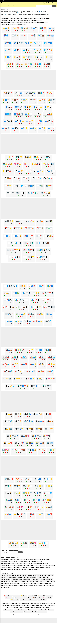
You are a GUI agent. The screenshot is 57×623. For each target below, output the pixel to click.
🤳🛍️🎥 (24, 543)
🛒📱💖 (28, 507)
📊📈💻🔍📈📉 (21, 300)
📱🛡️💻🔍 (46, 386)
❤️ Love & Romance (8, 595)
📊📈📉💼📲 (21, 307)
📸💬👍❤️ (8, 443)
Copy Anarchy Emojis (25, 605)
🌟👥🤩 (6, 28)
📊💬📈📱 (26, 293)
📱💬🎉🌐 (10, 386)
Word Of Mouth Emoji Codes (36, 20)
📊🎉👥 (50, 286)
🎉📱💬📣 (8, 93)
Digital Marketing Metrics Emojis (34, 569)
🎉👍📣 (10, 64)
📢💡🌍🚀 (19, 350)
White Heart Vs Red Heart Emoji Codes (24, 575)
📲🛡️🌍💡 (19, 429)
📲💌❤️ (48, 414)
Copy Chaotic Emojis (50, 585)
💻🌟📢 (49, 185)
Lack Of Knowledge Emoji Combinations (47, 581)
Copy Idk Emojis (4, 577)
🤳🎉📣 (30, 514)
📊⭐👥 (18, 321)
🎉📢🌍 (28, 64)
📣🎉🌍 (33, 357)
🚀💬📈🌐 (47, 493)
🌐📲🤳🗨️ (27, 50)
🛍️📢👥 (36, 500)
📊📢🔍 (30, 314)
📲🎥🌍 (27, 414)
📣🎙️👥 (42, 357)
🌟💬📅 (17, 57)
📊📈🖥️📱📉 (49, 307)
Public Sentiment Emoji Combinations (8, 22)
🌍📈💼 (41, 35)
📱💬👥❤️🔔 (22, 386)
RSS (47, 614)
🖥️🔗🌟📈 (27, 486)
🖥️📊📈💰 (47, 479)
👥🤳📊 (51, 128)
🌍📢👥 (50, 35)
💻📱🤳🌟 (9, 221)
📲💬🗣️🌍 (28, 421)
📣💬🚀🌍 (8, 371)
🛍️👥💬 (18, 500)
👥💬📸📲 (8, 121)
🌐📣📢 (8, 50)
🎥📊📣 (41, 93)
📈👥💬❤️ (28, 236)
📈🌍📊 (49, 228)
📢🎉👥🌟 (37, 321)
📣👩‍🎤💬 (42, 364)
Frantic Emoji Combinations (39, 585)
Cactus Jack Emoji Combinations (20, 609)
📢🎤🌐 (48, 321)
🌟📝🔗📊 (27, 57)
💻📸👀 (19, 221)
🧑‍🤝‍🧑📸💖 (33, 543)
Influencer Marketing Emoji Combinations (34, 565)
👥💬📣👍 (47, 114)
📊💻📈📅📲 (48, 293)
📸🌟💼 (38, 429)
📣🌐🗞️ (24, 357)
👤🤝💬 (48, 107)
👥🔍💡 (24, 128)
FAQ (13, 5)
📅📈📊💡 (18, 228)
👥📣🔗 (5, 128)
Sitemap (44, 614)
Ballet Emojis (52, 603)
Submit (20, 552)
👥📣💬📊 (49, 121)
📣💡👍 (51, 364)
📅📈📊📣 (29, 228)
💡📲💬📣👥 (8, 171)
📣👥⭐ (33, 364)
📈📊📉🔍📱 (42, 257)
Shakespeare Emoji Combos (36, 607)
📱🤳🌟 (18, 414)
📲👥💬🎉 (37, 414)
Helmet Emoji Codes (51, 605)
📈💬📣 (38, 236)
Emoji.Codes (14, 614)
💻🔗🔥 (40, 221)
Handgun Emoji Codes (35, 579)
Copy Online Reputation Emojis (7, 569)
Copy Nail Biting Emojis (34, 603)
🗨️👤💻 (37, 493)
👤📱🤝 (27, 107)
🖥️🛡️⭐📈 (38, 486)
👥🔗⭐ (33, 128)
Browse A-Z (4, 5)
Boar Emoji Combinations (15, 605)
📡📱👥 (27, 321)
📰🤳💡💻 (6, 378)
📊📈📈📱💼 (8, 307)
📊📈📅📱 (35, 300)
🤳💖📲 (32, 35)
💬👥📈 (28, 171)
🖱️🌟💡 (49, 486)
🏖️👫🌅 (15, 28)
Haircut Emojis (43, 605)
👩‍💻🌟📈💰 (38, 157)
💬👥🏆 (19, 171)
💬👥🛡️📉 (50, 171)
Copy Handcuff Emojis (5, 579)
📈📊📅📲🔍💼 (42, 243)
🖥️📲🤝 (17, 486)
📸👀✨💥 (49, 429)
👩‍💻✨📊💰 (7, 164)
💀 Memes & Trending (33, 599)
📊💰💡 (36, 293)
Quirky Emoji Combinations (24, 603)
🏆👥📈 (5, 100)
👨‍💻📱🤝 (18, 157)
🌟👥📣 (8, 57)
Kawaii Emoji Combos (44, 603)
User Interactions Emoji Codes (28, 567)
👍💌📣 (42, 100)
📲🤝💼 (29, 429)
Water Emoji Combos (15, 581)
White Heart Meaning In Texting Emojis (8, 575)
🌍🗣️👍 (28, 43)
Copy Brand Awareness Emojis (49, 565)
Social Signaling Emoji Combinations (30, 18)
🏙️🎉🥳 (24, 28)
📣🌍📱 (14, 357)
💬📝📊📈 (47, 178)
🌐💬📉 (37, 43)
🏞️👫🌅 (42, 28)
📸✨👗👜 (39, 443)
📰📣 (23, 35)
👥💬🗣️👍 (19, 121)
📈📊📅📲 (28, 243)
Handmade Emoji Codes (31, 577)
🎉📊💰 (19, 64)
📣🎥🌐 (51, 357)
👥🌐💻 (8, 114)
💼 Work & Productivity (37, 597)
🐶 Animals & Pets (41, 595)
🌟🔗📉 (49, 57)
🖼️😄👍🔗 (27, 493)
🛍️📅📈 (27, 500)
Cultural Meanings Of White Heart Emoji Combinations (43, 575)
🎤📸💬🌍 (30, 93)
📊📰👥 (49, 314)
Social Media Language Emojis (24, 20)
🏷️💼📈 (14, 100)
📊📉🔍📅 (9, 314)
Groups (9, 5)
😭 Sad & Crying (24, 595)
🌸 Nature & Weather (10, 597)
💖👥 (26, 164)
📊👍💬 (6, 293)
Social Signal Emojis (5, 18)
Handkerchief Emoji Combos (16, 579)
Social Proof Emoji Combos (6, 567)
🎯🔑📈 (50, 93)
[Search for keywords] (44, 6)
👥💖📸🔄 (18, 114)
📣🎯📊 (5, 364)
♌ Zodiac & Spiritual (15, 599)
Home (2, 9)
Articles (17, 5)
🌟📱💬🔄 (38, 57)
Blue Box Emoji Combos (42, 609)
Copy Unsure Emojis (5, 583)
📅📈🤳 (40, 228)
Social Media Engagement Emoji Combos (9, 20)
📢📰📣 (5, 357)
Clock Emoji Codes (5, 605)
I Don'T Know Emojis (24, 581)
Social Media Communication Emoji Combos (39, 22)
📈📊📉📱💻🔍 (43, 250)
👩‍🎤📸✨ (28, 157)
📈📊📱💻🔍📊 (10, 286)
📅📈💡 (8, 228)
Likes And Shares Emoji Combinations (43, 567)
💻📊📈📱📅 (33, 193)
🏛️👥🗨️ (33, 28)
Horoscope (28, 5)
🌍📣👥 (8, 43)
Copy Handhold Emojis (5, 581)
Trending (22, 5)
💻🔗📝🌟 (29, 221)
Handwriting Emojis (21, 577)
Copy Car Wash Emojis (32, 609)
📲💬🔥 (18, 421)
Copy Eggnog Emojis (42, 611)
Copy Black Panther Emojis (24, 607)
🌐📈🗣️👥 (47, 43)
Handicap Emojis (26, 579)
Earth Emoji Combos (12, 577)
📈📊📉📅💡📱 (14, 250)
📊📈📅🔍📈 (48, 300)
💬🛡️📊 (40, 185)
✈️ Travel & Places (18, 597)
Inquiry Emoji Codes (33, 583)
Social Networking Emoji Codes (16, 18)
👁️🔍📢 (33, 100)
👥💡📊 (28, 114)
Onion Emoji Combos (35, 605)
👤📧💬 (18, 107)
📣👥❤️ (24, 364)
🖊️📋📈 (28, 479)
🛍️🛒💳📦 (46, 500)
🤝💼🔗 (49, 507)
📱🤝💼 (9, 414)
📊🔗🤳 (14, 35)
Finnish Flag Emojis (46, 607)
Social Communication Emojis (7, 24)
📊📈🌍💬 (8, 300)
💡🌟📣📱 (35, 164)
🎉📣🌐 (37, 64)
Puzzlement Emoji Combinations (45, 583)
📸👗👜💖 (25, 436)
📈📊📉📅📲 (28, 250)
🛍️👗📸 (9, 500)
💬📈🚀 (17, 178)
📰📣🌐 (50, 371)
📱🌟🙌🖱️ (18, 378)
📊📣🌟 (40, 314)
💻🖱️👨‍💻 (49, 221)
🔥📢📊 (19, 479)
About (33, 5)
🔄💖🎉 (5, 450)
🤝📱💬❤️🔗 (19, 514)
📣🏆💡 (14, 364)
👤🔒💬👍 (37, 107)
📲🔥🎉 (50, 421)
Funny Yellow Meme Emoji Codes (17, 611)
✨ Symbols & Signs (42, 599)
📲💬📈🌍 (8, 421)
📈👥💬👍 (17, 236)
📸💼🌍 (29, 443)
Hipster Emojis (51, 609)
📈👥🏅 (6, 236)
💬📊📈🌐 (36, 178)
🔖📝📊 (42, 450)
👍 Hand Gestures (23, 599)
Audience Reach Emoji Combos (20, 569)
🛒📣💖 (19, 507)
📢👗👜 (9, 350)
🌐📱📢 (17, 50)
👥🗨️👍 (42, 128)
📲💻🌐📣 (39, 421)
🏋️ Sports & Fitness (27, 597)
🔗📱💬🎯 (9, 479)
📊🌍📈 (32, 286)
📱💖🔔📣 (50, 378)
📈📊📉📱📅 (15, 257)
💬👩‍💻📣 (8, 178)
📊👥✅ (16, 293)
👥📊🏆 (29, 121)
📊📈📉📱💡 (35, 307)
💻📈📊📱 (20, 193)
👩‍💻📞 (48, 157)
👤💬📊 (9, 107)
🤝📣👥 (8, 514)
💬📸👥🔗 (29, 185)
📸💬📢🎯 (19, 443)
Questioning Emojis (24, 583)
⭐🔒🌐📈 (43, 543)
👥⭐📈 (9, 157)
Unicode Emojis (5, 603)
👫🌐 (6, 35)
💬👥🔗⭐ (38, 171)
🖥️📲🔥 (8, 486)
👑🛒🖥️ (51, 100)
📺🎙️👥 (50, 443)
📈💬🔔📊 (49, 236)
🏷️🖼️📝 (24, 100)
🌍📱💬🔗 (18, 43)
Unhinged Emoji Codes (28, 585)
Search (53, 5)
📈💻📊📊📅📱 (15, 243)
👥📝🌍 (38, 121)
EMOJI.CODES (3, 0)
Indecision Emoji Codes (34, 581)
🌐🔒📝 (37, 50)
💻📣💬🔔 (45, 193)
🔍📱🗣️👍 (31, 450)
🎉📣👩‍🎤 (46, 64)
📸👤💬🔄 (36, 436)
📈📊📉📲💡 (28, 257)
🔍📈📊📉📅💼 (18, 450)
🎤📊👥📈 (19, 93)
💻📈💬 (10, 193)
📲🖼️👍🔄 (8, 429)
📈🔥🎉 (22, 286)
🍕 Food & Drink (50, 595)
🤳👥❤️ (49, 514)
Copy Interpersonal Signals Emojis (23, 22)
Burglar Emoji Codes (13, 603)
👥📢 (51, 28)
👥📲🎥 (14, 128)
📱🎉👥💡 (29, 378)
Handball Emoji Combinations (42, 577)
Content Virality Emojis (17, 567)
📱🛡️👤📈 (35, 386)
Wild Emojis (21, 585)
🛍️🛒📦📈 (9, 507)
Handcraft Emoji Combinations (46, 579)
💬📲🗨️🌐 (18, 185)
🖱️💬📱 (8, 493)
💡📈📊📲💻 (48, 164)
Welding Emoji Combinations (12, 607)
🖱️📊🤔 (17, 493)
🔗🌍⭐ (51, 450)
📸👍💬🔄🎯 (12, 436)
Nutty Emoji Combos (5, 587)
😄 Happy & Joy (16, 595)
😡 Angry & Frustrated (32, 595)
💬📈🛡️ (26, 178)
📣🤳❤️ (41, 371)
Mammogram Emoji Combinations (30, 611)
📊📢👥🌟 (20, 314)
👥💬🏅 (37, 114)
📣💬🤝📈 (19, 371)
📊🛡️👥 (9, 321)
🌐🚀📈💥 (47, 50)
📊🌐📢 (41, 286)
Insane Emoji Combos (13, 585)
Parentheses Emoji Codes (8, 609)
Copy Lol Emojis (4, 585)
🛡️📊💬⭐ (38, 507)
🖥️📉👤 (37, 479)
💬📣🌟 (8, 185)
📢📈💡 (29, 350)
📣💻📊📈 (30, 371)
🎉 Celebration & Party (47, 597)
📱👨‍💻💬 (40, 378)
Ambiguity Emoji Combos (15, 583)
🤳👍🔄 (40, 514)
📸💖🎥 (46, 436)
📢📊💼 (48, 350)
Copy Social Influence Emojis (44, 18)
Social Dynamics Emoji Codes (19, 24)
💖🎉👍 (17, 164)
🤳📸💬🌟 (13, 543)
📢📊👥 (38, 350)
